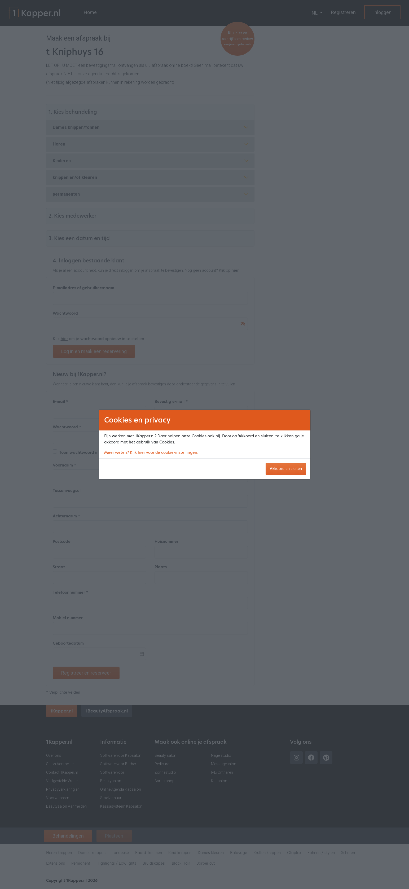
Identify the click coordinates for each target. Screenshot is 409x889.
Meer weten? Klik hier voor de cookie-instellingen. (151, 452)
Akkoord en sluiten (286, 468)
